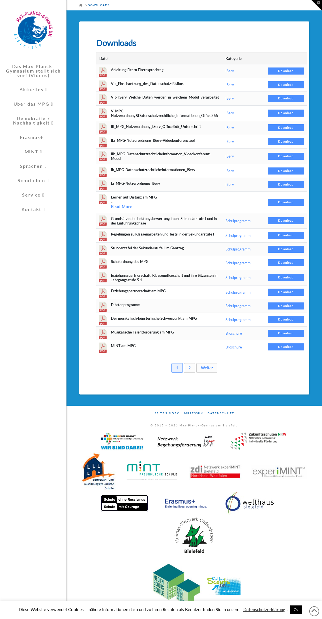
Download (286, 71)
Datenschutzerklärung (264, 609)
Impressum (193, 413)
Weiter (207, 367)
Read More (121, 206)
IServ (230, 71)
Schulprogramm (238, 221)
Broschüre (234, 333)
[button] (316, 5)
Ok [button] (296, 609)
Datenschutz (220, 413)
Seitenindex (166, 413)
